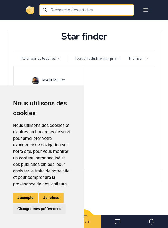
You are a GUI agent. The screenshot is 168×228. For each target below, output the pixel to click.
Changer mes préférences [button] (39, 209)
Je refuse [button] (51, 197)
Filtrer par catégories (40, 58)
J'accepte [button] (25, 197)
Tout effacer (85, 58)
